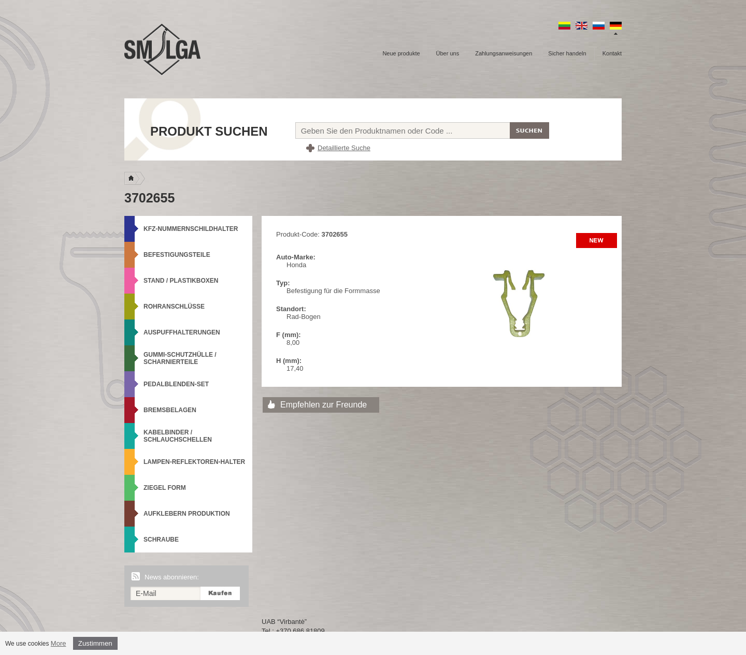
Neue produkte (401, 53)
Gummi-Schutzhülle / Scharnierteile (180, 358)
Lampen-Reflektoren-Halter (194, 461)
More (58, 643)
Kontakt (612, 53)
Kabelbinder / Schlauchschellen (178, 436)
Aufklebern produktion (187, 513)
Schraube (161, 539)
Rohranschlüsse (174, 306)
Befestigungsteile (177, 254)
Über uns (448, 53)
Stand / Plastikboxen (181, 280)
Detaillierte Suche (344, 148)
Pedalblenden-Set (176, 384)
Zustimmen (95, 643)
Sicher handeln (567, 53)
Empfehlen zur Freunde (323, 404)
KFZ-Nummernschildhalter (191, 228)
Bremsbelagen (170, 410)
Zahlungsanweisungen (503, 53)
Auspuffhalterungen (182, 332)
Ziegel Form (165, 487)
